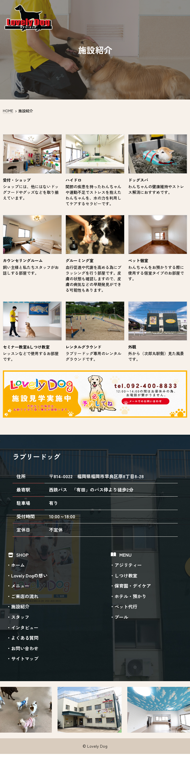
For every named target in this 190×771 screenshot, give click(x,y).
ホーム (18, 564)
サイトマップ (24, 658)
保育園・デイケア (133, 585)
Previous (5, 710)
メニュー (20, 585)
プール (121, 617)
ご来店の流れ (24, 596)
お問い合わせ (24, 648)
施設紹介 (20, 606)
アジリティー (128, 564)
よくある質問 (24, 637)
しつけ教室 (126, 575)
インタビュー (24, 627)
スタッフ (20, 617)
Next (184, 709)
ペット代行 (126, 606)
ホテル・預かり (130, 596)
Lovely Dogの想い (29, 575)
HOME (8, 110)
